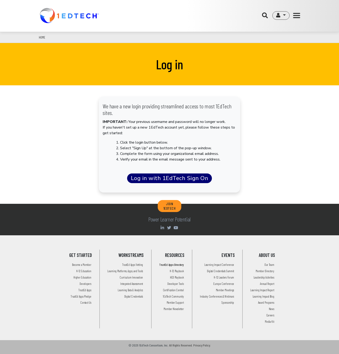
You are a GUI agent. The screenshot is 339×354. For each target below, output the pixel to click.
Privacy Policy (201, 345)
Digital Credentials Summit (220, 271)
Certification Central (173, 290)
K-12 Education (83, 271)
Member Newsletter (174, 309)
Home (42, 37)
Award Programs (266, 302)
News (271, 309)
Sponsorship (228, 302)
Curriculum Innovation (131, 277)
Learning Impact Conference (219, 265)
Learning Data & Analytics (130, 290)
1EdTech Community (173, 296)
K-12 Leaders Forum (224, 277)
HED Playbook (177, 277)
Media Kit (269, 321)
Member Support (175, 302)
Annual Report (267, 284)
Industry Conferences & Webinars (217, 296)
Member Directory (265, 271)
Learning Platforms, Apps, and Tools (125, 271)
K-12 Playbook (177, 271)
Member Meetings (225, 290)
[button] (281, 15)
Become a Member (81, 265)
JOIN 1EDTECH (169, 205)
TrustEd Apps (84, 290)
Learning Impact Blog (263, 296)
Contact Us (85, 302)
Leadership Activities (264, 277)
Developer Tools (175, 284)
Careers (270, 315)
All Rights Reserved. (181, 345)
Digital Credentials (133, 296)
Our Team (269, 265)
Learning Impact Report (262, 290)
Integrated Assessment (131, 284)
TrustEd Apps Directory (171, 265)
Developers (85, 284)
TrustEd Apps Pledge (81, 296)
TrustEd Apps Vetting (132, 265)
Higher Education (82, 277)
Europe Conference (223, 284)
